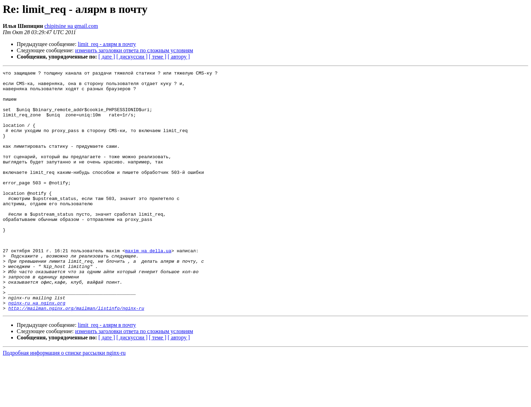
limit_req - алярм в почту (107, 44)
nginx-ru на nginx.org (37, 350)
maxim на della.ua (148, 287)
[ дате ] (106, 57)
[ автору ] (179, 57)
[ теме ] (157, 57)
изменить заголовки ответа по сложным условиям (134, 50)
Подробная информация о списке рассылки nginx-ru (64, 401)
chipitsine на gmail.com (71, 26)
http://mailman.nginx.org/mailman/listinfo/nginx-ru (76, 356)
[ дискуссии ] (131, 57)
